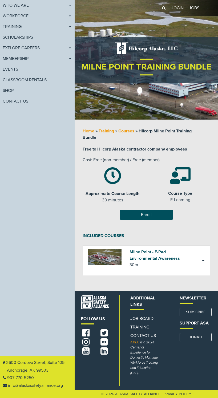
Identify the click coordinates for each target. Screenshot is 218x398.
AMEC (134, 342)
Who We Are (37, 5)
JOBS (194, 8)
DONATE (195, 337)
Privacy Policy (177, 394)
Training (37, 26)
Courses (126, 131)
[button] (163, 8)
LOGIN (178, 8)
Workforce (37, 16)
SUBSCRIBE (195, 312)
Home (88, 131)
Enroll (146, 214)
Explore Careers (37, 48)
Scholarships (18, 37)
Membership (37, 58)
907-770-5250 (20, 377)
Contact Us (15, 101)
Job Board (142, 318)
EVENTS (10, 69)
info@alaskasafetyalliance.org (35, 385)
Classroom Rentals (25, 80)
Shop (8, 90)
